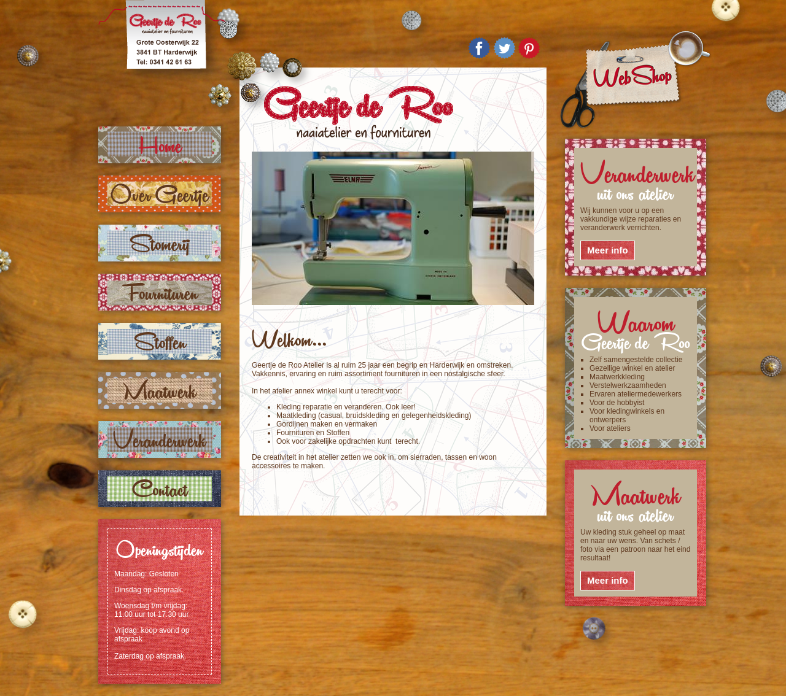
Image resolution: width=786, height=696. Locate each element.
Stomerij (160, 243)
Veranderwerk (159, 439)
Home (160, 145)
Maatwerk (159, 390)
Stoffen (160, 341)
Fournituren (160, 292)
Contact (160, 488)
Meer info (607, 250)
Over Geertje (160, 194)
